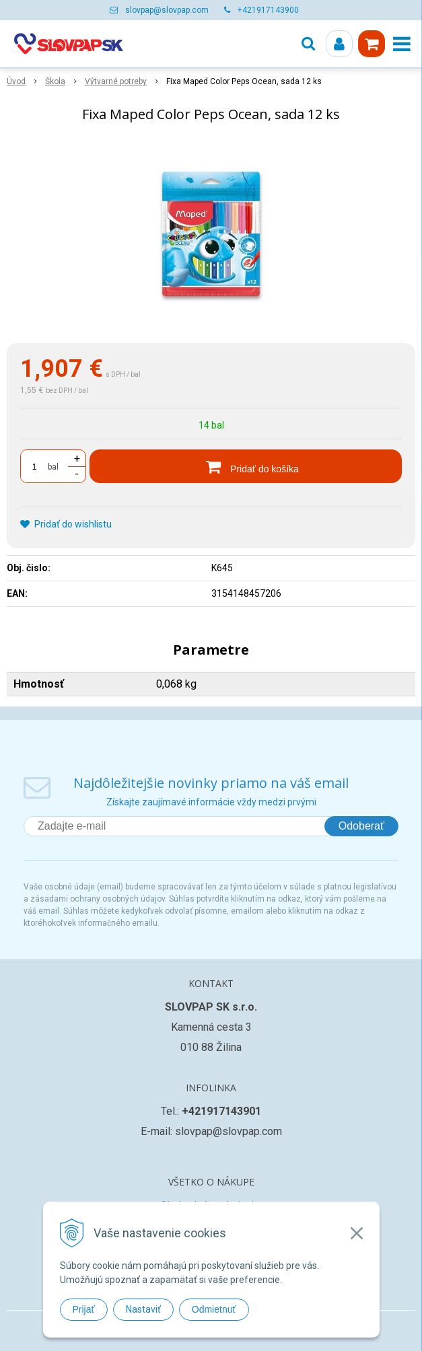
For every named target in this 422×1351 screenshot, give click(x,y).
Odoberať (361, 826)
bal (53, 467)
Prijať (84, 1309)
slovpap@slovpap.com (167, 10)
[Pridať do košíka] (246, 466)
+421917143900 (268, 10)
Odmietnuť (214, 1309)
